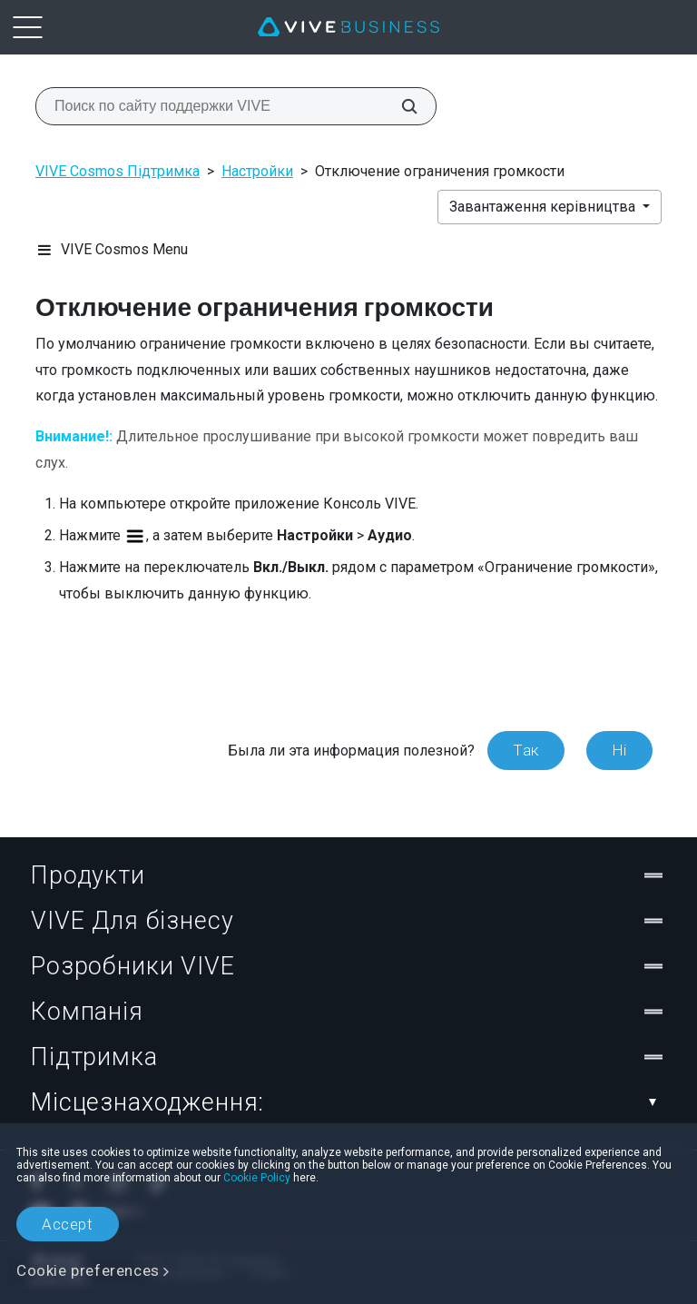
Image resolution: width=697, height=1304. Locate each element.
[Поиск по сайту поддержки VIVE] (399, 106)
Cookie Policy (256, 1177)
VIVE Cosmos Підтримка (117, 171)
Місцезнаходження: (348, 1102)
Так (526, 750)
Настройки (257, 171)
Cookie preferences (88, 1270)
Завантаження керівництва (544, 206)
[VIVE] (348, 27)
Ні (619, 750)
